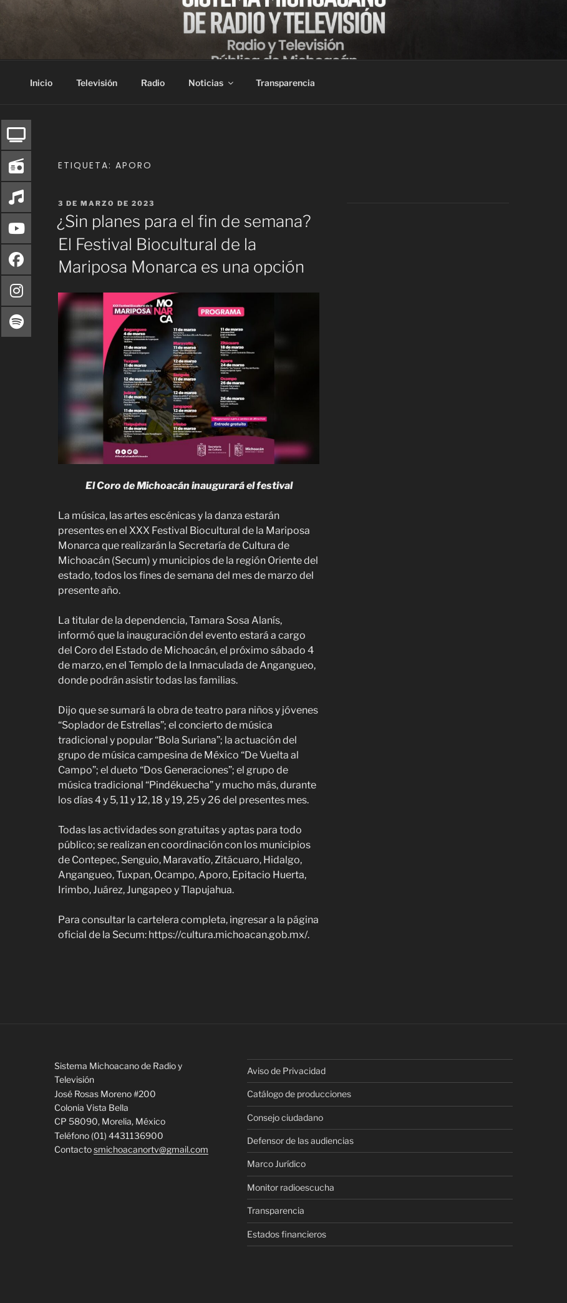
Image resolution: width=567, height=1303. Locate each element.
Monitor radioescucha (290, 1187)
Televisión (96, 82)
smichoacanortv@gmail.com (151, 1149)
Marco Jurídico (276, 1163)
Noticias (211, 82)
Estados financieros (286, 1234)
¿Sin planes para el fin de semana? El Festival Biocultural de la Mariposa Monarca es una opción (184, 243)
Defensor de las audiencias (300, 1140)
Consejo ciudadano (285, 1117)
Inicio (41, 82)
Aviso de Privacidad (286, 1070)
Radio (153, 82)
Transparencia (285, 82)
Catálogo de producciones (299, 1093)
